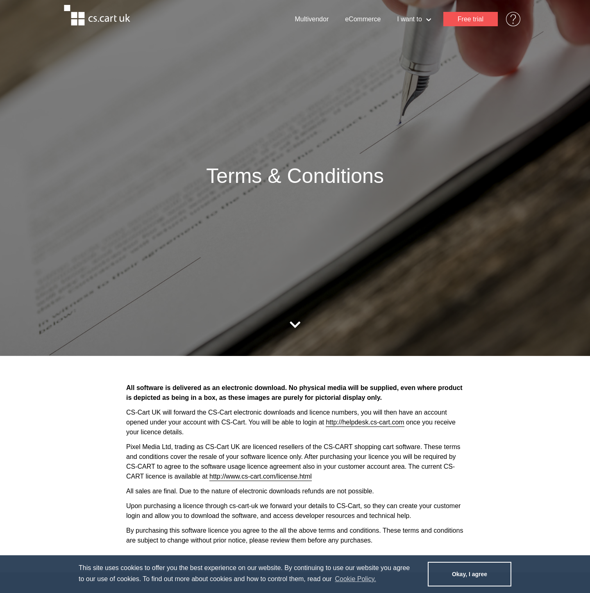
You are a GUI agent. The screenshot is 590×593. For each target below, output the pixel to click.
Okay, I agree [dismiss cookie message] (469, 574)
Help (509, 19)
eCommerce (363, 19)
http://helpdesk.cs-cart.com (365, 422)
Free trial (470, 19)
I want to (414, 20)
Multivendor (312, 19)
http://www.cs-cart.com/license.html (260, 476)
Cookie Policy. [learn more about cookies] (355, 578)
